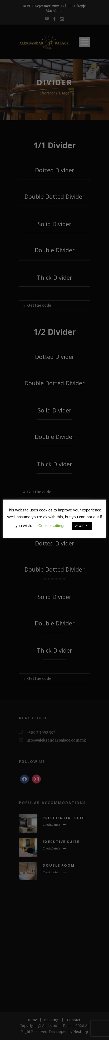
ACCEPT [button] (82, 526)
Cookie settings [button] (52, 525)
